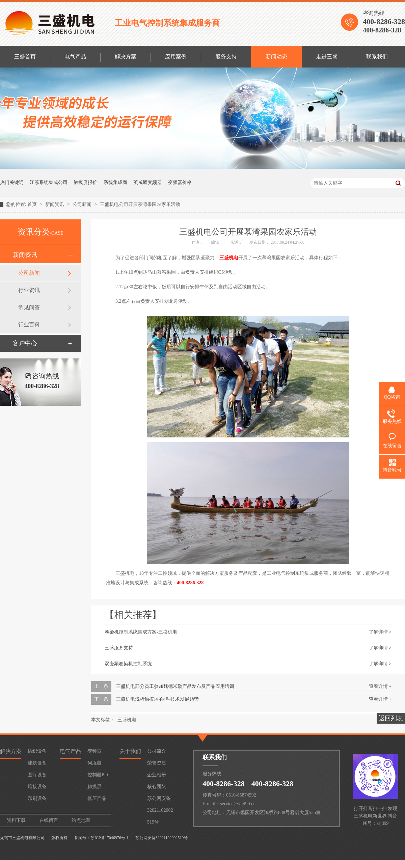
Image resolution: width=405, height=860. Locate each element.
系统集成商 (115, 182)
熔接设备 (37, 786)
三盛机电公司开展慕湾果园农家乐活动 (140, 204)
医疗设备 (37, 774)
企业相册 (156, 774)
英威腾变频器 (147, 182)
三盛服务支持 (119, 647)
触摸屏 (94, 786)
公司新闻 (83, 204)
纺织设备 (37, 751)
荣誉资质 (156, 762)
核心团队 (156, 786)
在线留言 (48, 820)
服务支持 (226, 56)
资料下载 (16, 820)
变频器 (94, 751)
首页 (32, 204)
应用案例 (176, 56)
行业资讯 (29, 290)
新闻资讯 (55, 204)
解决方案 (125, 56)
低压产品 (96, 798)
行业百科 (29, 324)
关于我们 (130, 751)
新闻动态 (276, 56)
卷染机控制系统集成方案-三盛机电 (141, 632)
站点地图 (81, 820)
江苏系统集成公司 (49, 182)
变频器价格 (180, 182)
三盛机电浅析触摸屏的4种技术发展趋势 (157, 699)
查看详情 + (380, 686)
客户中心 (25, 343)
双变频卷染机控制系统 (128, 663)
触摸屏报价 (85, 182)
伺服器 (94, 762)
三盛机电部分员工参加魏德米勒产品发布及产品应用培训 (175, 686)
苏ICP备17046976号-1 (109, 837)
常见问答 (29, 307)
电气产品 (75, 56)
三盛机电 (228, 257)
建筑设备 (37, 762)
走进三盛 (327, 56)
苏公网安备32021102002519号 (160, 800)
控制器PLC (98, 774)
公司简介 (156, 751)
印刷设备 (37, 798)
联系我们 (377, 56)
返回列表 (391, 718)
